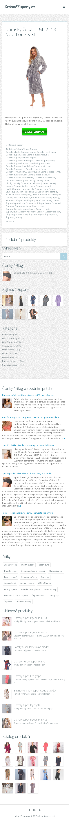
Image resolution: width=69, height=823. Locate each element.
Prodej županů (38, 197)
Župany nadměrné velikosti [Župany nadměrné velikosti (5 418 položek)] (33, 571)
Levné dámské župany (31, 189)
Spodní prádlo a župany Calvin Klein (33, 272)
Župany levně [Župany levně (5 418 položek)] (10, 583)
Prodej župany (52, 197)
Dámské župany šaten (39, 163)
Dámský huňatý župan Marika (29, 661)
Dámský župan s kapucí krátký (20, 177)
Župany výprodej (14, 217)
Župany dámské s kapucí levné (20, 209)
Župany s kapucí (36, 214)
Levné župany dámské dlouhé (20, 191)
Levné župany (49, 189)
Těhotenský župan (14, 200)
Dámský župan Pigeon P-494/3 (30, 618)
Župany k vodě (42, 209)
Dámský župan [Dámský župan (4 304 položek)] (10, 571)
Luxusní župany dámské (46, 191)
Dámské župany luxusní (17, 163)
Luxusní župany (9, 353)
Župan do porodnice (15, 203)
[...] (32, 410)
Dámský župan (33, 171)
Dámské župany (16, 144)
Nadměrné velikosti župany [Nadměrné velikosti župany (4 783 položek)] (16, 595)
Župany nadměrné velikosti (32, 211)
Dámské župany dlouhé (38, 154)
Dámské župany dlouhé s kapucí (21, 157)
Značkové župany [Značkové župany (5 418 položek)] (23, 601)
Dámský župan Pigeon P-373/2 (30, 632)
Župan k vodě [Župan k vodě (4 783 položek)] (38, 595)
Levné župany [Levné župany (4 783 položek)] (50, 589)
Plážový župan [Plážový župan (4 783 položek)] (44, 583)
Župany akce (38, 206)
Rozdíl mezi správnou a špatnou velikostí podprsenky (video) (30, 417)
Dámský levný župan (15, 171)
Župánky (10, 206)
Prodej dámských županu (18, 197)
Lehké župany (8, 342)
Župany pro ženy (53, 211)
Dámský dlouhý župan (36, 169)
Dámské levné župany (47, 152)
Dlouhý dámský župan (39, 180)
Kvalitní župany (13, 189)
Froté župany (8, 349)
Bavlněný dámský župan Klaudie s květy (35, 690)
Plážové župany (39, 194)
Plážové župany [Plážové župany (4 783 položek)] (56, 571)
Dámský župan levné (50, 171)
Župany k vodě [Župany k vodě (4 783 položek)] (10, 565)
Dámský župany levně (45, 177)
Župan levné (45, 203)
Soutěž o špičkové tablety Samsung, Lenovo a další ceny (28, 445)
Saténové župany (10, 364)
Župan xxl (56, 203)
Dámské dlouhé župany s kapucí (21, 152)
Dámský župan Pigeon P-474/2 (30, 719)
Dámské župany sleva (16, 166)
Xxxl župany (29, 200)
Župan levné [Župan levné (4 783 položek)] (44, 565)
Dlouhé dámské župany (17, 180)
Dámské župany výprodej (39, 166)
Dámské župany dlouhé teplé (19, 160)
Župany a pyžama (23, 206)
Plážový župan (54, 194)
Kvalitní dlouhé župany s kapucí (36, 186)
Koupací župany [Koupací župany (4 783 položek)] (27, 583)
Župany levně (12, 211)
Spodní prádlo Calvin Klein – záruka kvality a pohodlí (26, 473)
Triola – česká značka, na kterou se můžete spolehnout (27, 512)
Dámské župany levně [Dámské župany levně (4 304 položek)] (30, 589)
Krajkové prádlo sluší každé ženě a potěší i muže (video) (27, 395)
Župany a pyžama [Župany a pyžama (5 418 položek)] (29, 577)
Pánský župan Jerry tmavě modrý (31, 647)
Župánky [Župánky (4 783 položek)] (8, 601)
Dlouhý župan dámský (46, 183)
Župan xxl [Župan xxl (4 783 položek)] (45, 577)
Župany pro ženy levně (17, 214)
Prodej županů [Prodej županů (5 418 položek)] (10, 577)
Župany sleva (51, 214)
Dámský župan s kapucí (39, 174)
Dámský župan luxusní (16, 174)
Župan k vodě (32, 203)
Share (10, 221)
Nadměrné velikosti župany (18, 194)
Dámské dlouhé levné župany (23, 149)
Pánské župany (9, 361)
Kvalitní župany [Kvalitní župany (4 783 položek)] (27, 565)
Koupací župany (13, 186)
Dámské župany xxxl (15, 169)
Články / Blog (8, 334)
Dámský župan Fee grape (27, 676)
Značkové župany (44, 200)
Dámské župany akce (16, 154)
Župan (56, 200)
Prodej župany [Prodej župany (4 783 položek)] (10, 589)
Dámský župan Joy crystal (27, 705)
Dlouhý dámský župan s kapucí (20, 183)
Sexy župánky (8, 346)
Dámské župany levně (44, 160)
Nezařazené (8, 357)
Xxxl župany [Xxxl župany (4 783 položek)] (53, 595)
